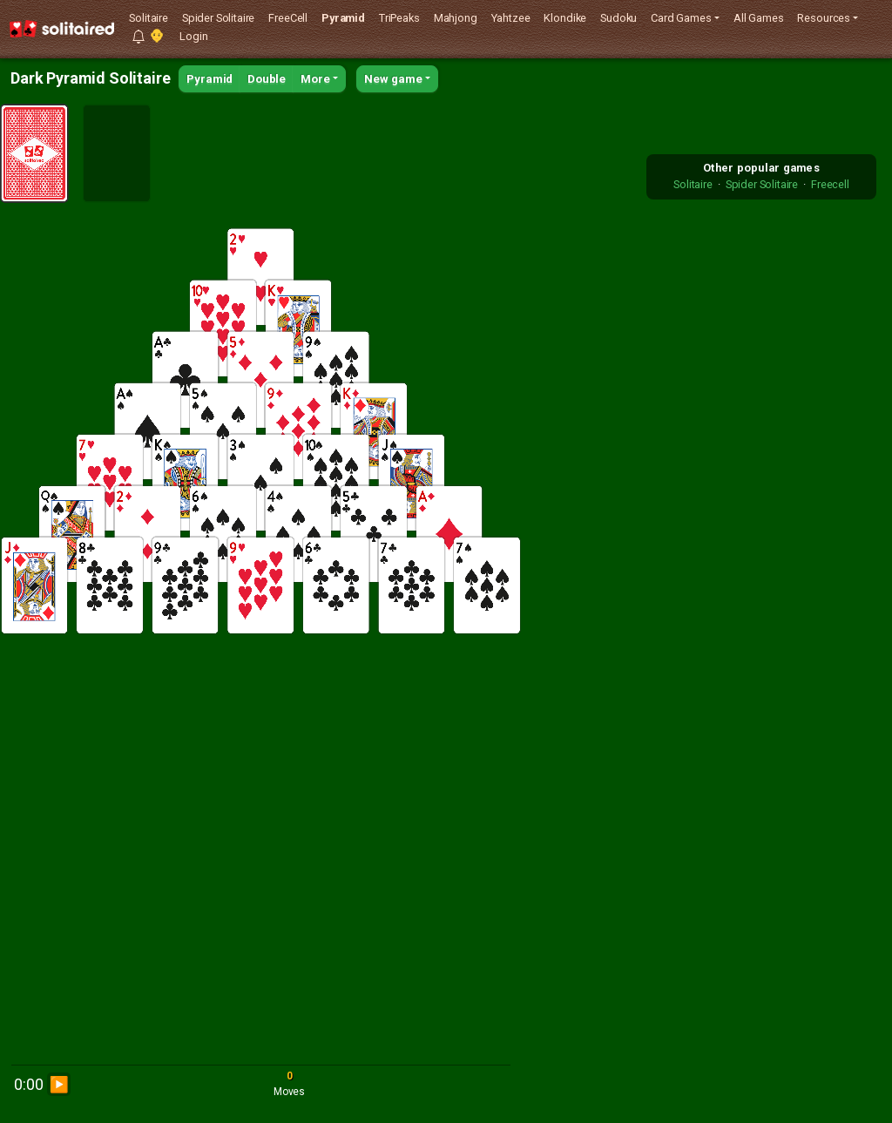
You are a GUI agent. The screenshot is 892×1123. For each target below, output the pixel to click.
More (315, 78)
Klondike (565, 17)
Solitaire (148, 17)
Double (266, 78)
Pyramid (343, 17)
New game (393, 78)
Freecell (830, 184)
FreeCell (287, 17)
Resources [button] (823, 17)
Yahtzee (510, 17)
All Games (758, 17)
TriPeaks (399, 17)
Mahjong (455, 17)
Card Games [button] (681, 17)
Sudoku (618, 17)
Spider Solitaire (218, 17)
